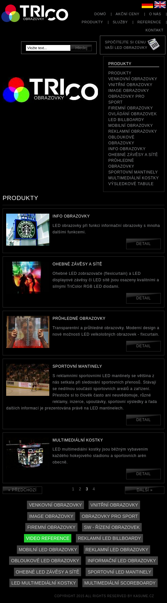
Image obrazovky (128, 90)
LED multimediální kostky (43, 583)
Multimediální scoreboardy (120, 583)
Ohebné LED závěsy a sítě (47, 572)
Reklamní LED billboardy (109, 538)
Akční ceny (127, 14)
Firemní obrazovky (130, 108)
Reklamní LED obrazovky (117, 549)
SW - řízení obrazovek (112, 527)
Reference (149, 22)
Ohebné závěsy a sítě (133, 154)
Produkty (92, 22)
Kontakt (154, 30)
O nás (155, 14)
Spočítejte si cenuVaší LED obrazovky (126, 45)
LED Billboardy (126, 119)
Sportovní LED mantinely (119, 572)
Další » (145, 490)
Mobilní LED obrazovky (48, 549)
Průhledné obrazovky (121, 163)
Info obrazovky (127, 149)
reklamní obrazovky (132, 131)
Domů (100, 14)
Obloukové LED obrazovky (45, 560)
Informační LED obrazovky (122, 560)
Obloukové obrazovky (121, 140)
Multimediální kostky (133, 178)
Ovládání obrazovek (132, 114)
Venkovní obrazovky (132, 79)
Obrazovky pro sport (126, 99)
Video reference (47, 538)
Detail (143, 243)
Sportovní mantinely (133, 172)
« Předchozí (22, 490)
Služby (120, 22)
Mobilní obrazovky (130, 125)
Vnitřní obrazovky (130, 85)
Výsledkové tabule (131, 184)
